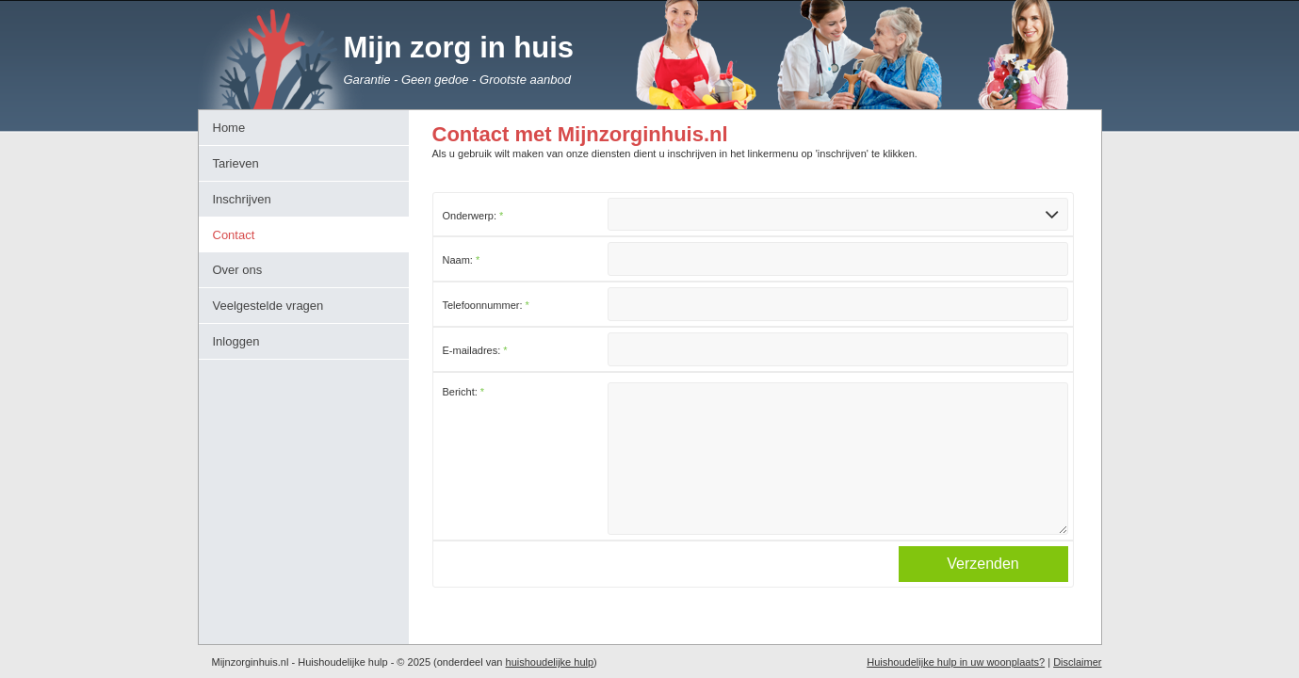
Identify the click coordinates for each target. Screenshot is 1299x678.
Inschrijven (242, 199)
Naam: (461, 260)
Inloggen (236, 341)
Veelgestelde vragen (268, 306)
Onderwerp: (473, 215)
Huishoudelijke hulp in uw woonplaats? (956, 662)
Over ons (238, 270)
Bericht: (464, 391)
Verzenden (983, 594)
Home (229, 128)
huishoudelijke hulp (550, 662)
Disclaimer (1077, 662)
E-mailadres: (475, 350)
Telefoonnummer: (486, 305)
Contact (234, 235)
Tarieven (236, 163)
